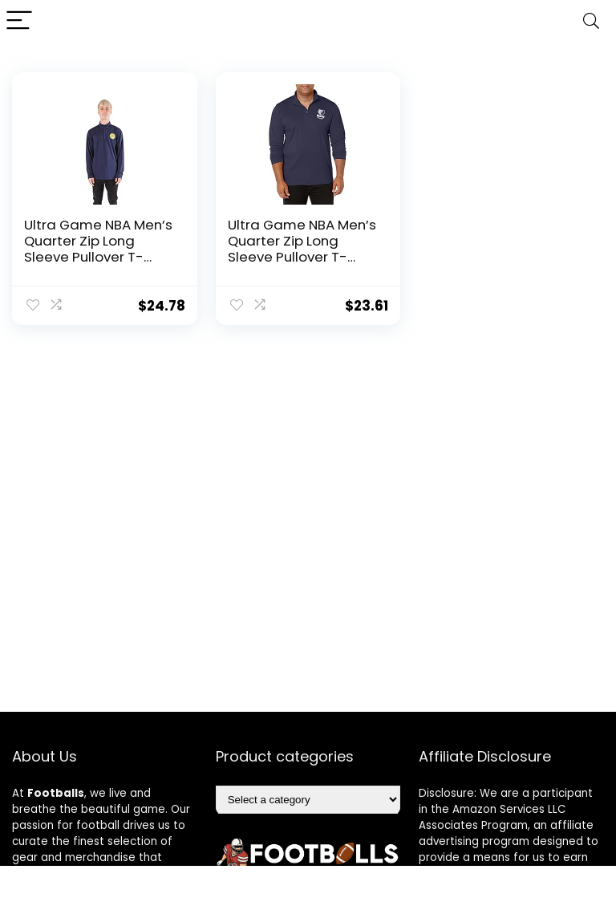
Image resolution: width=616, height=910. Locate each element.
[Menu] (19, 21)
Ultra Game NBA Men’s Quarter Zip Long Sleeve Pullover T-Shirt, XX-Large (302, 248)
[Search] (591, 21)
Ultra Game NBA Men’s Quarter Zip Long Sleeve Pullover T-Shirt (98, 248)
